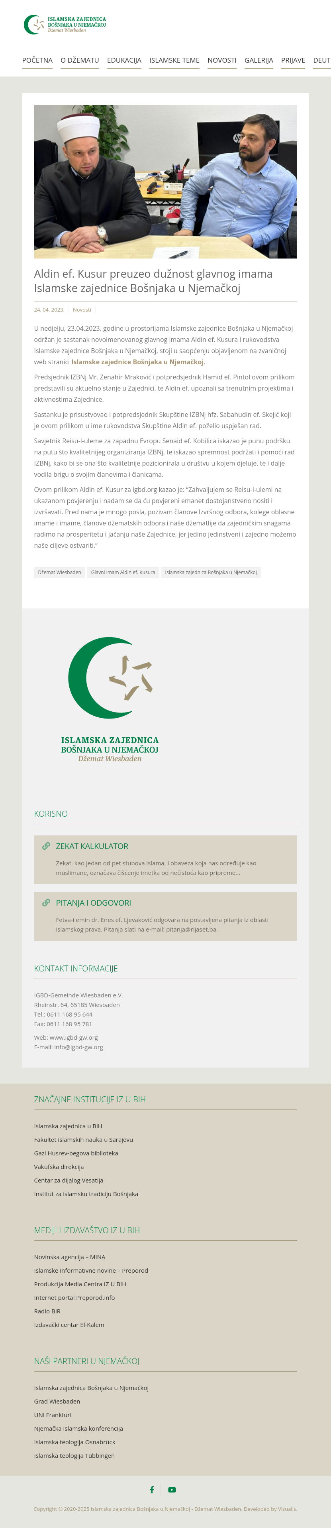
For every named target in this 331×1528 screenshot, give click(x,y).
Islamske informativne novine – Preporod (91, 1270)
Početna (37, 60)
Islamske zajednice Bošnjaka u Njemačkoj (137, 361)
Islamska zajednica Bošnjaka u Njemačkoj (211, 572)
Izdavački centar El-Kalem (69, 1325)
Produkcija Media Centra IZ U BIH (80, 1284)
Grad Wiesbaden (57, 1401)
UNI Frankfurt (53, 1415)
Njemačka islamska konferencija (78, 1428)
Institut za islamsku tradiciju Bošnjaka (86, 1194)
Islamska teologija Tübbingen (74, 1455)
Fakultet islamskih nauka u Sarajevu (83, 1139)
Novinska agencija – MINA (70, 1257)
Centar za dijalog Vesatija (69, 1180)
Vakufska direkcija (59, 1167)
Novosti (222, 60)
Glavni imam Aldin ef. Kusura (123, 572)
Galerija (259, 60)
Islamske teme (174, 60)
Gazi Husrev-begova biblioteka (76, 1153)
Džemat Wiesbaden (59, 572)
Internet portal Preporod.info (74, 1297)
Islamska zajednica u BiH (68, 1126)
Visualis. (288, 1508)
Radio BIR (47, 1311)
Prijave (293, 60)
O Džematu (80, 60)
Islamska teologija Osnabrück (75, 1442)
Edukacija (124, 60)
